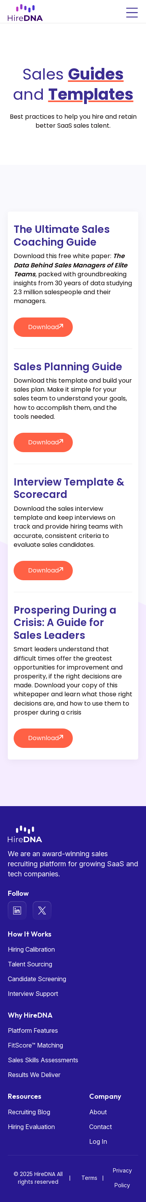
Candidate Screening (37, 979)
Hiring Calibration (31, 949)
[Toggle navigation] (132, 13)
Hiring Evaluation (31, 1127)
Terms (89, 1177)
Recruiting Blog (29, 1112)
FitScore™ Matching (35, 1045)
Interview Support (33, 993)
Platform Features (33, 1030)
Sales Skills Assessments (43, 1060)
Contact (100, 1127)
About (98, 1112)
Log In (98, 1141)
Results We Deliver (34, 1075)
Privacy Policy (122, 1177)
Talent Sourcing (30, 964)
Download (43, 327)
